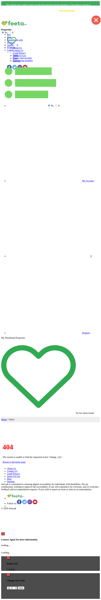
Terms (19, 55)
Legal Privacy (19, 53)
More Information (67, 10)
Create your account (22, 58)
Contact (18, 50)
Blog (9, 479)
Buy (9, 34)
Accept (81, 17)
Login (15, 55)
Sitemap (11, 481)
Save (21, 588)
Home (4, 419)
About (17, 48)
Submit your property (23, 60)
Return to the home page (14, 462)
